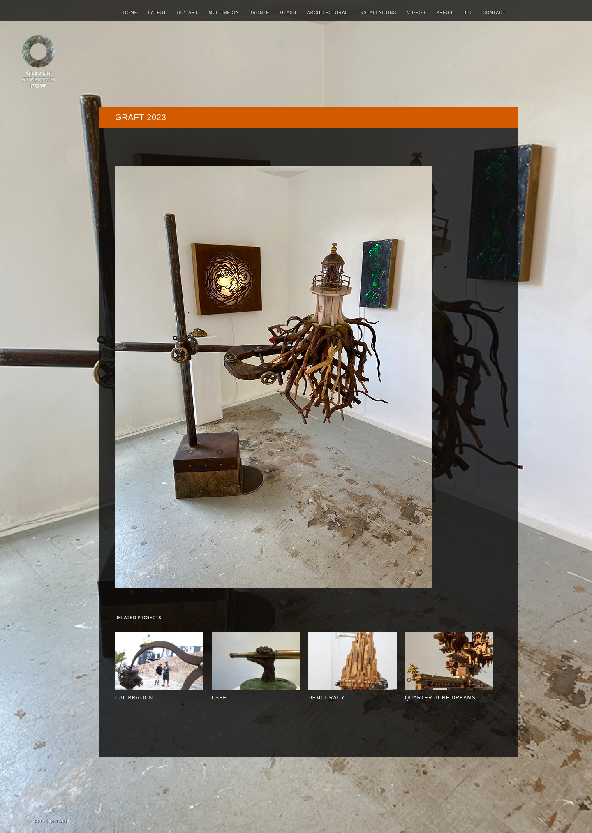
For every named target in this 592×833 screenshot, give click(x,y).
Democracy (326, 698)
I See (219, 698)
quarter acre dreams (440, 698)
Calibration (134, 698)
